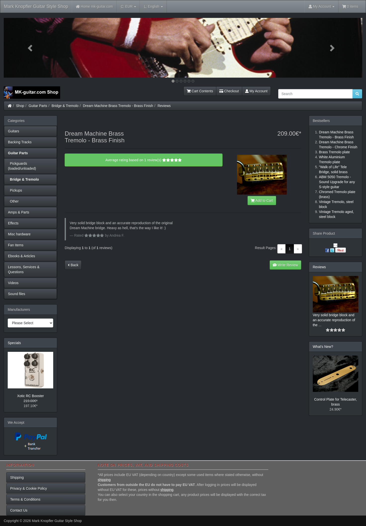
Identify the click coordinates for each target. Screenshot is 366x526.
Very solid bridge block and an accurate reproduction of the (334, 320)
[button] (30, 48)
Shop (20, 106)
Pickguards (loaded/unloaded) (22, 165)
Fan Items (15, 245)
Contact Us (18, 510)
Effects (13, 223)
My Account (256, 91)
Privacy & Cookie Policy (28, 488)
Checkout (229, 91)
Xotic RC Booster (30, 396)
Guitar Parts (38, 106)
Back (73, 265)
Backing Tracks (20, 142)
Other (13, 201)
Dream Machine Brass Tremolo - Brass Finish (118, 106)
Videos (13, 283)
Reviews (164, 106)
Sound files (16, 294)
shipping (104, 480)
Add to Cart (262, 201)
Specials (14, 343)
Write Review (285, 265)
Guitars (13, 131)
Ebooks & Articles (21, 256)
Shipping (17, 477)
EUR (128, 6)
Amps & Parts (18, 212)
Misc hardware (19, 234)
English (153, 6)
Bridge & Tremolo (65, 106)
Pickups (15, 190)
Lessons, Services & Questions (24, 269)
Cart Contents (200, 91)
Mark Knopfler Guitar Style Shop (36, 6)
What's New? (323, 347)
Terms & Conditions (25, 499)
